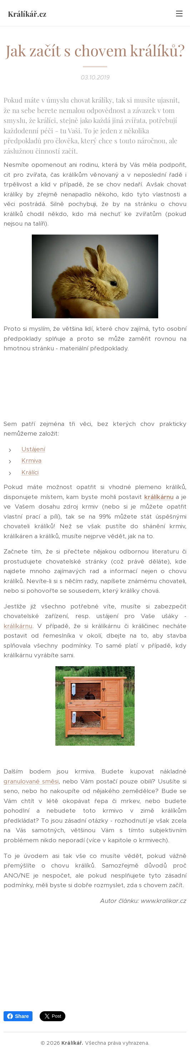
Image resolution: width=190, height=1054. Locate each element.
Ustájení (33, 449)
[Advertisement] (95, 386)
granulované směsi (31, 781)
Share (18, 1016)
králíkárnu (159, 497)
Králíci (30, 472)
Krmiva (31, 460)
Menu (179, 13)
